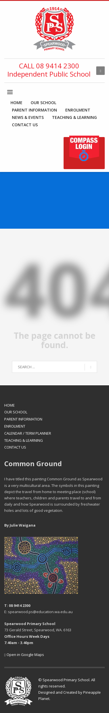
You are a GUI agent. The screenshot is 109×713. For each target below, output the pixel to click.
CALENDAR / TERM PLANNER (27, 433)
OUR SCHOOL (15, 412)
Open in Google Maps (24, 654)
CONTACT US (15, 447)
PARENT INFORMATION (23, 419)
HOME (9, 405)
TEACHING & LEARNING (23, 440)
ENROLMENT (14, 426)
